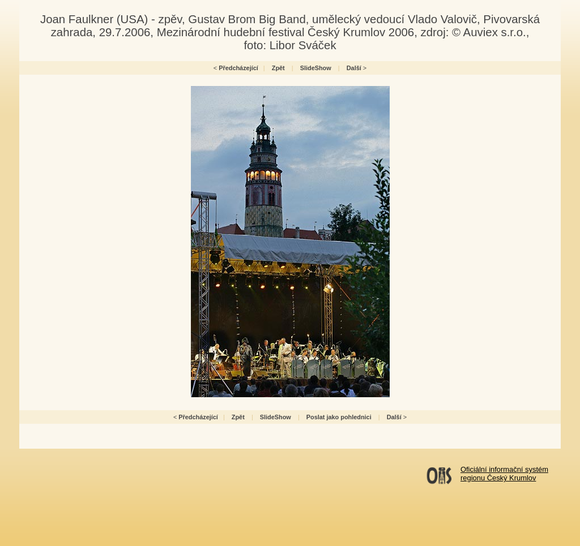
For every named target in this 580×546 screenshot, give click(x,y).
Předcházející (238, 68)
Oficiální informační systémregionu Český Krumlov (504, 473)
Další (354, 68)
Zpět (278, 68)
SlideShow (315, 68)
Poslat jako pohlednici (339, 417)
